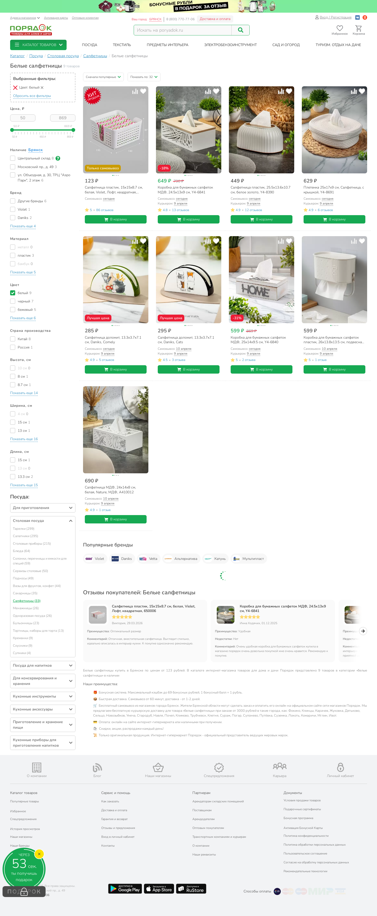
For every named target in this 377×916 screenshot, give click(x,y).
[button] (38, 45)
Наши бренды (20, 846)
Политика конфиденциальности (306, 836)
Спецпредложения (23, 819)
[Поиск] (240, 30)
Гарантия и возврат (114, 819)
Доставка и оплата (215, 18)
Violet (94, 558)
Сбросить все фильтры (32, 95)
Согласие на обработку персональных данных (316, 862)
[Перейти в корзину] (359, 30)
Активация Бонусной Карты (303, 828)
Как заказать (110, 801)
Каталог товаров (23, 792)
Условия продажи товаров (302, 800)
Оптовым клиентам (85, 18)
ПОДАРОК (24, 891)
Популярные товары (24, 801)
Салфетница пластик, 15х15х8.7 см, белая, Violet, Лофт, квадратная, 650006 (153, 608)
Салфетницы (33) (27, 601)
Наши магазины (21, 837)
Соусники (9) (22, 645)
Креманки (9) (23, 638)
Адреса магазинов (25, 18)
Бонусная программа (298, 818)
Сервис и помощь (115, 792)
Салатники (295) (25, 536)
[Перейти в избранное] (340, 30)
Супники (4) (22, 653)
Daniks (121, 558)
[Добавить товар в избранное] (143, 91)
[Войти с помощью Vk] (357, 17)
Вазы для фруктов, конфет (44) (37, 586)
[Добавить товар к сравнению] (135, 91)
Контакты (108, 846)
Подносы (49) (23, 578)
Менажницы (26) (26, 608)
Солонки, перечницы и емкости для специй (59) (40, 561)
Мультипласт (248, 558)
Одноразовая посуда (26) (32, 616)
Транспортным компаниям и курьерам (219, 837)
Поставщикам (202, 810)
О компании (200, 846)
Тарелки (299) (23, 528)
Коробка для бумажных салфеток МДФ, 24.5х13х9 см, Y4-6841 (283, 608)
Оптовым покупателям (208, 828)
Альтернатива (180, 558)
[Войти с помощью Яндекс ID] (365, 17)
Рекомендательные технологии (305, 871)
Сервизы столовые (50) (30, 571)
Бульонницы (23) (26, 623)
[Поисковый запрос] (183, 30)
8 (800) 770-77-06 (180, 19)
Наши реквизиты (204, 854)
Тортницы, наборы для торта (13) (38, 630)
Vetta (147, 558)
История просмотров (25, 829)
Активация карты (56, 18)
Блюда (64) (21, 551)
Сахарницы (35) (25, 593)
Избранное (18, 811)
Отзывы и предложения (118, 828)
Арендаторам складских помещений (218, 801)
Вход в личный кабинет (117, 837)
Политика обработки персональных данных (315, 845)
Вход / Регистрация (333, 17)
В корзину (115, 219)
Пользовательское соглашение (305, 853)
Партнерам (201, 792)
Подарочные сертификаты (302, 809)
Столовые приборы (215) (32, 543)
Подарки (16, 854)
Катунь (215, 558)
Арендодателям (203, 819)
